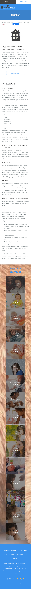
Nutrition (26, 22)
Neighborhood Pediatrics (8, 22)
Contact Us (15, 558)
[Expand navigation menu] (29, 6)
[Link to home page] (13, 7)
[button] (15, 73)
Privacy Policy (23, 550)
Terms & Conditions (9, 554)
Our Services (19, 22)
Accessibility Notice (22, 554)
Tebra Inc (15, 550)
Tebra (22, 583)
